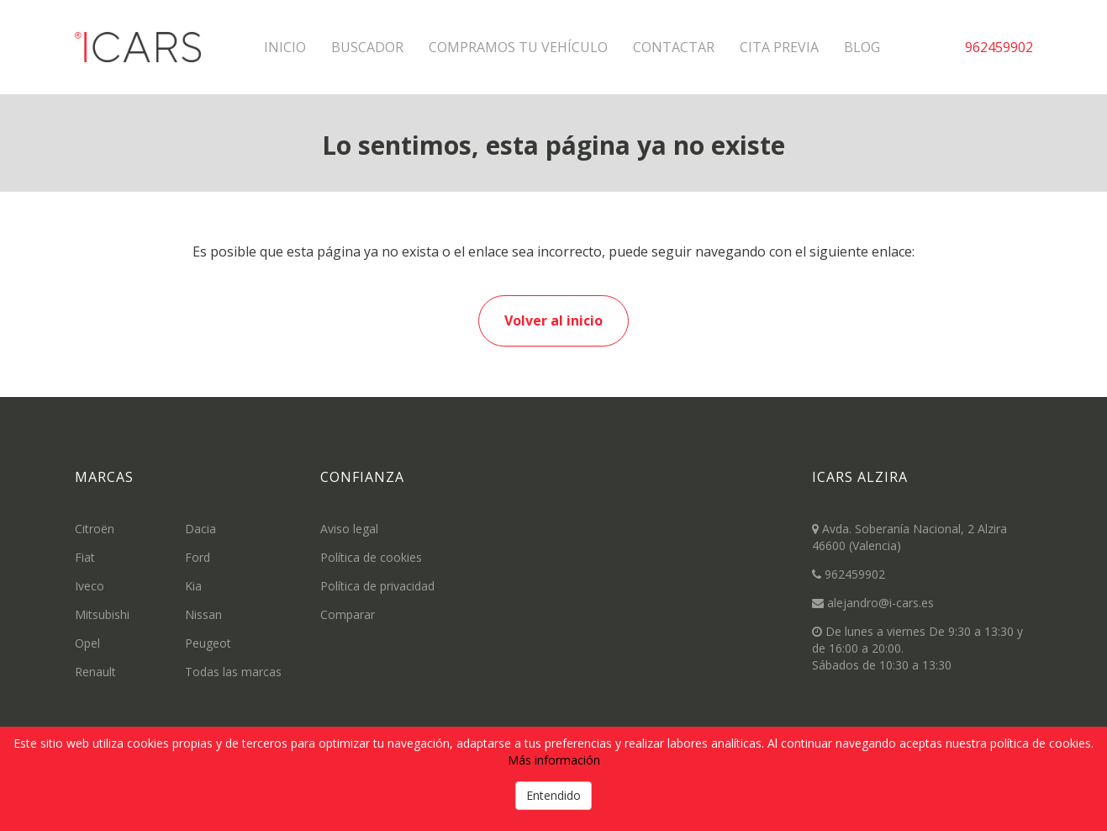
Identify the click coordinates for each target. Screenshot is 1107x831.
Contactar (673, 47)
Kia (193, 586)
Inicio (285, 47)
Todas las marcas (233, 672)
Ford (197, 557)
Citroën (94, 529)
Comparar (347, 614)
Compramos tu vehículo (518, 47)
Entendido (553, 795)
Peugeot (208, 643)
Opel (87, 643)
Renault (95, 672)
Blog (862, 47)
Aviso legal (349, 529)
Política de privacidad (377, 586)
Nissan (203, 614)
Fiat (85, 557)
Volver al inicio (553, 320)
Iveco (89, 586)
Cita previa (779, 47)
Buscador (367, 47)
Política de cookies (371, 557)
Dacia (200, 529)
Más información (554, 760)
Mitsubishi (102, 614)
